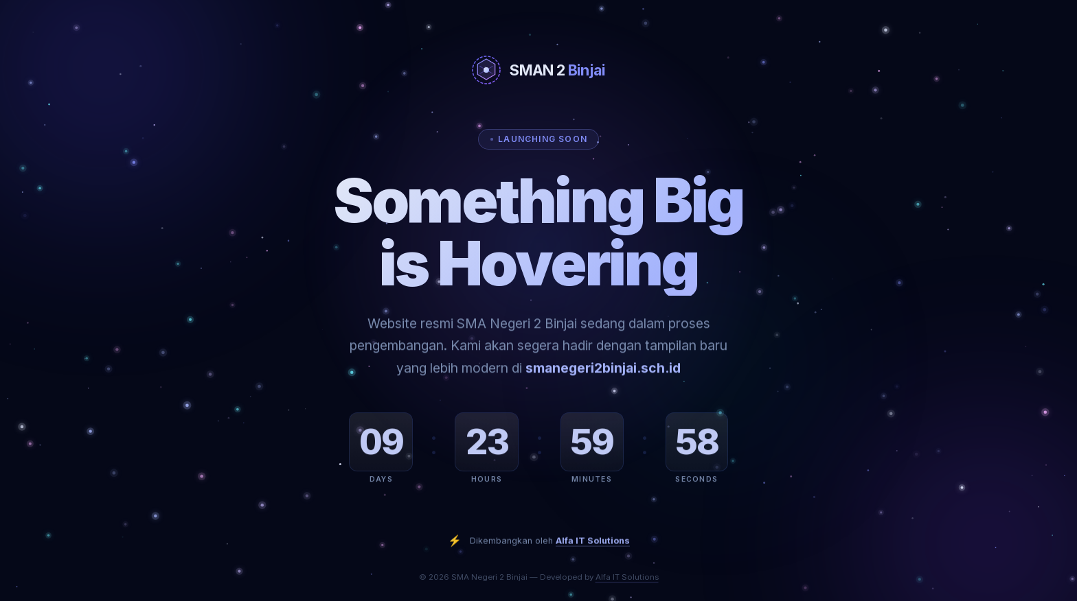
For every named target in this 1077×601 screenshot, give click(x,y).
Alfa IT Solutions (593, 550)
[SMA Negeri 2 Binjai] (538, 70)
